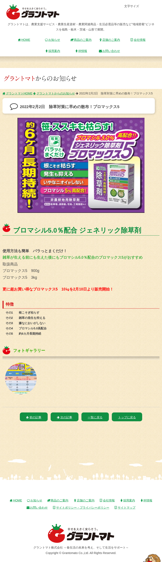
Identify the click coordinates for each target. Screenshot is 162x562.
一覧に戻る (95, 417)
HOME (24, 39)
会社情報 (138, 39)
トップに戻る (127, 417)
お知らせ (52, 39)
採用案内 (52, 51)
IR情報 (81, 51)
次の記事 (64, 417)
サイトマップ (124, 507)
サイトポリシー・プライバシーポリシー (81, 507)
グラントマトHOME (17, 93)
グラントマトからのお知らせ (54, 93)
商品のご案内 (81, 39)
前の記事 (33, 417)
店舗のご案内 (109, 39)
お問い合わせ (109, 51)
